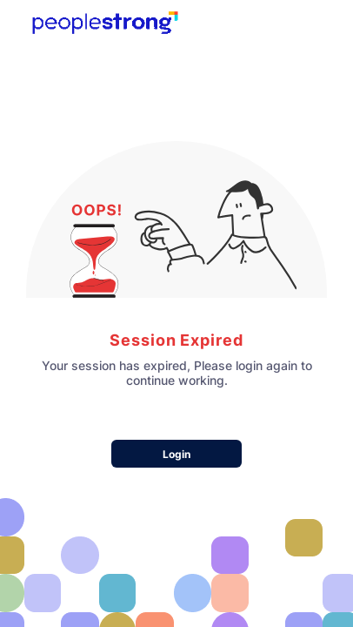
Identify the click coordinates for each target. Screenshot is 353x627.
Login (176, 454)
